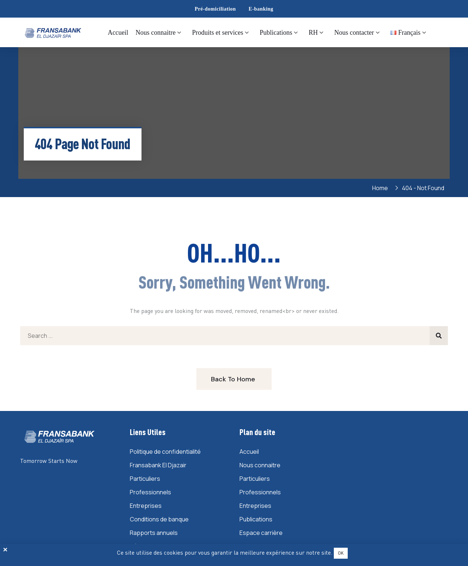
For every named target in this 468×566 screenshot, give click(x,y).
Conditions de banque (159, 519)
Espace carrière (261, 533)
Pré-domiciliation (215, 9)
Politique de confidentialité (165, 452)
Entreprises (146, 506)
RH (313, 32)
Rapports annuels (154, 533)
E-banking (261, 9)
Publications (276, 32)
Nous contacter (354, 32)
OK (341, 553)
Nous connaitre (156, 32)
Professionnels (150, 492)
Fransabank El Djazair (158, 465)
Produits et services (217, 32)
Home (381, 188)
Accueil (118, 32)
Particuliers (145, 479)
